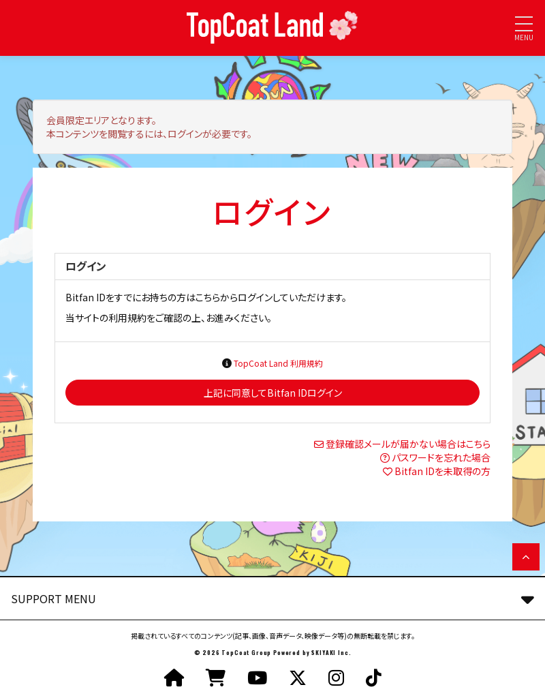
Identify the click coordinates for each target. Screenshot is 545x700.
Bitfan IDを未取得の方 (442, 471)
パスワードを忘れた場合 (441, 457)
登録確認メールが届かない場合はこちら (408, 444)
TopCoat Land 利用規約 (278, 363)
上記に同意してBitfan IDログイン (273, 392)
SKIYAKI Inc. (331, 652)
